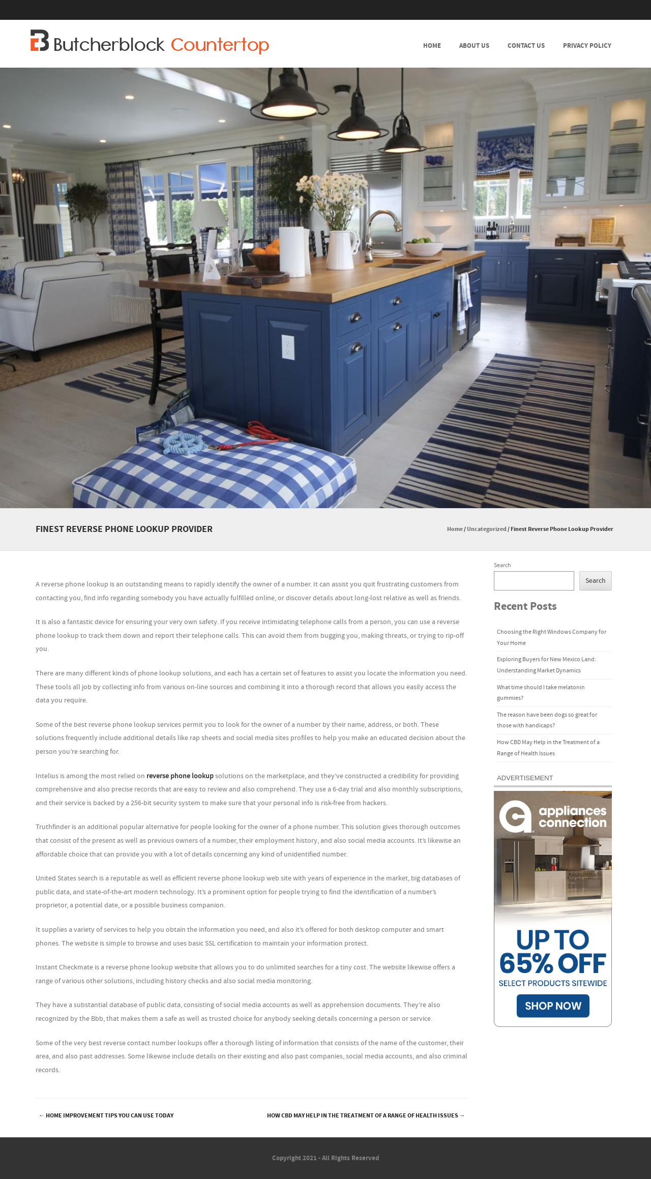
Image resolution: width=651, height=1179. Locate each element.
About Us (474, 45)
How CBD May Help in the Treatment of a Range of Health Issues (366, 1115)
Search (502, 565)
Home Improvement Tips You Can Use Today (106, 1115)
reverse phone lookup (180, 776)
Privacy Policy (587, 45)
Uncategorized (487, 529)
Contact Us (526, 45)
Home (432, 45)
